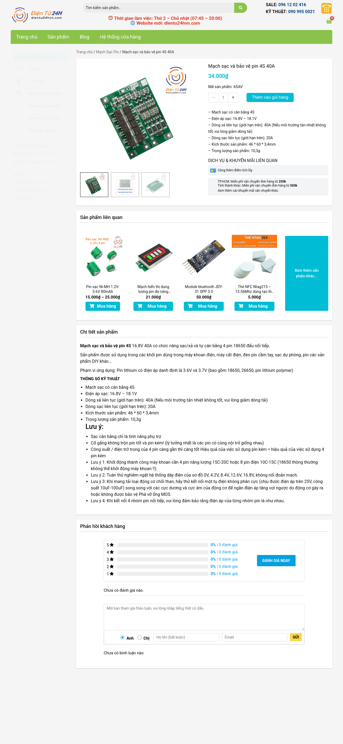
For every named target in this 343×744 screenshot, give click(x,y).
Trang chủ (84, 52)
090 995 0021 (301, 11)
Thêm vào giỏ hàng (271, 97)
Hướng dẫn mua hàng (32, 182)
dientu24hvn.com (182, 23)
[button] (102, 306)
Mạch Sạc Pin (107, 52)
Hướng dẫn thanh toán (32, 190)
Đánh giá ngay (276, 560)
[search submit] (240, 8)
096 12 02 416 (292, 4)
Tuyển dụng (23, 198)
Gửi (296, 637)
